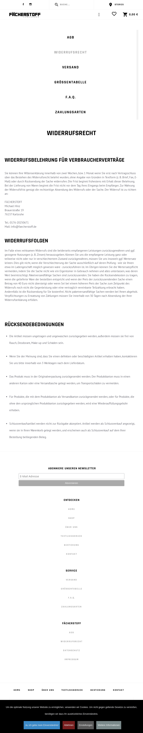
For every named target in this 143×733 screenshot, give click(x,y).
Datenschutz (71, 650)
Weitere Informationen (109, 726)
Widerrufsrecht (70, 52)
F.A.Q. (71, 97)
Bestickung (71, 545)
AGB (70, 37)
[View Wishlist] (115, 14)
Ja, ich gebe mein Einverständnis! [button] (41, 726)
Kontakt (71, 554)
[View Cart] (128, 14)
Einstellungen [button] (85, 726)
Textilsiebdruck (71, 536)
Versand (70, 67)
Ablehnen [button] (69, 726)
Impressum (71, 659)
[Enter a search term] (75, 4)
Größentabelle (70, 82)
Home (71, 509)
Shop (71, 518)
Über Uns (71, 527)
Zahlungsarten (70, 112)
